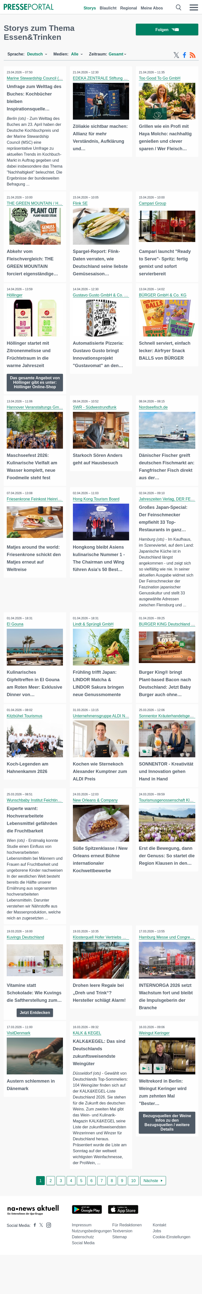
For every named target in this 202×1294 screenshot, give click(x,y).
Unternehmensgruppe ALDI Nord (103, 718)
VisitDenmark (19, 1048)
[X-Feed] (176, 55)
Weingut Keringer (155, 1048)
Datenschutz (83, 1258)
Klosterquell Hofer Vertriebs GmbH (104, 945)
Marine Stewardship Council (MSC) (38, 78)
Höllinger (15, 295)
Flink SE (81, 203)
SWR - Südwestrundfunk (95, 411)
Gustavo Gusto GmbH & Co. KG (102, 295)
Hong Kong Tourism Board (97, 502)
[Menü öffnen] (193, 7)
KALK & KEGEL (88, 1048)
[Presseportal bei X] (39, 1247)
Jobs (157, 1252)
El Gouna (15, 627)
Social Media (83, 1264)
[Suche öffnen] (179, 7)
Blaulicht (108, 8)
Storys (90, 8)
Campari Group (153, 203)
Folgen (167, 30)
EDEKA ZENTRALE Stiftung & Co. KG (107, 78)
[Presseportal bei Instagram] (47, 1246)
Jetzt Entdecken (35, 1027)
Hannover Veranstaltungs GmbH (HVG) (42, 411)
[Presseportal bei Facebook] (33, 1247)
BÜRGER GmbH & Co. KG (163, 295)
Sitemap (119, 1258)
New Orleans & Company (96, 802)
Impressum (82, 1246)
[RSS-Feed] (192, 55)
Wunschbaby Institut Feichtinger (35, 802)
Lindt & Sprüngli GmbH (94, 627)
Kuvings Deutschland (26, 945)
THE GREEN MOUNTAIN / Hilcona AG (41, 203)
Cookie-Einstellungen (171, 1258)
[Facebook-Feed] (184, 55)
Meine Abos (152, 8)
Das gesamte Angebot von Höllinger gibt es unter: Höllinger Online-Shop (35, 383)
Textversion (122, 1252)
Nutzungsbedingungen (92, 1252)
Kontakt (159, 1246)
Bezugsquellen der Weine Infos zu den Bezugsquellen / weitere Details (167, 1137)
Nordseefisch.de (154, 411)
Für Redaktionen (127, 1246)
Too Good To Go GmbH (160, 78)
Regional (128, 8)
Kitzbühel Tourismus (25, 718)
